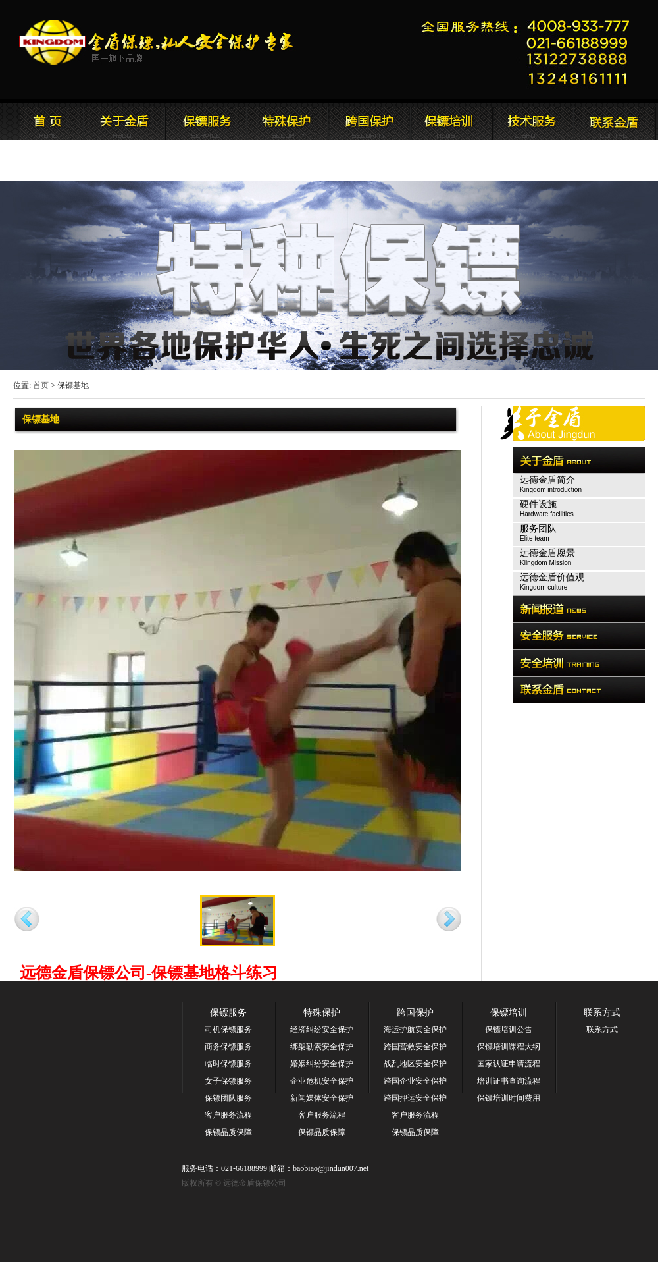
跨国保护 (415, 1013)
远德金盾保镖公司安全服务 (287, 121)
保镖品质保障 (228, 1132)
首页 (41, 385)
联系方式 (602, 1013)
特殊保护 (321, 1013)
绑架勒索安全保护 (321, 1046)
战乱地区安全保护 (415, 1063)
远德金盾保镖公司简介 (124, 121)
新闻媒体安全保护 (321, 1098)
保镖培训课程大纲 (508, 1046)
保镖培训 (508, 1013)
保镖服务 (228, 1013)
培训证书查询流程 (508, 1080)
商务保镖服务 (228, 1046)
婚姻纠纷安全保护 (321, 1063)
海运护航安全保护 (415, 1029)
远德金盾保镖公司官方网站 (156, 42)
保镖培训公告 (508, 1029)
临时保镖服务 (228, 1063)
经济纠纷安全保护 (321, 1029)
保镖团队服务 (228, 1098)
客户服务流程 (228, 1115)
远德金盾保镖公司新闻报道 (206, 121)
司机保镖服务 (228, 1029)
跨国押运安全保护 (415, 1098)
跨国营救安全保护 (415, 1046)
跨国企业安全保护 (415, 1080)
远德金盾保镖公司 (43, 121)
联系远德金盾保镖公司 (451, 121)
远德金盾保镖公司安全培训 (369, 121)
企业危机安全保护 (321, 1080)
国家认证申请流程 (508, 1063)
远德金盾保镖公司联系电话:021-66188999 (529, 50)
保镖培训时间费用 (508, 1098)
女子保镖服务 (228, 1080)
